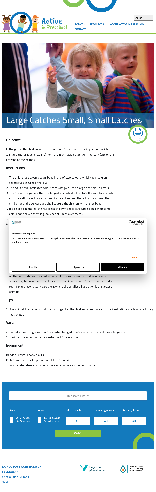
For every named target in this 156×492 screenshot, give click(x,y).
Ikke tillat (33, 267)
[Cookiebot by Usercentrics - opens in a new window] (131, 222)
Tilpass (78, 267)
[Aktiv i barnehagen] (35, 20)
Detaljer (134, 257)
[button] (84, 24)
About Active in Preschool (127, 24)
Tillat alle (123, 267)
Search (77, 433)
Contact (80, 29)
